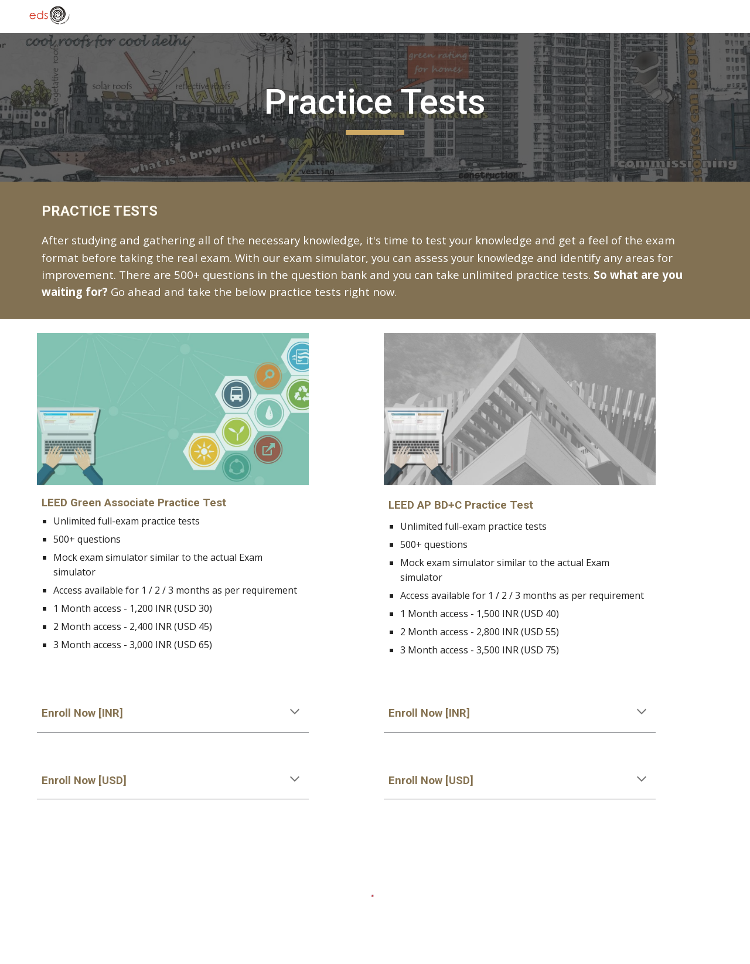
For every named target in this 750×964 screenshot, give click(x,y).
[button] (295, 713)
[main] (375, 107)
